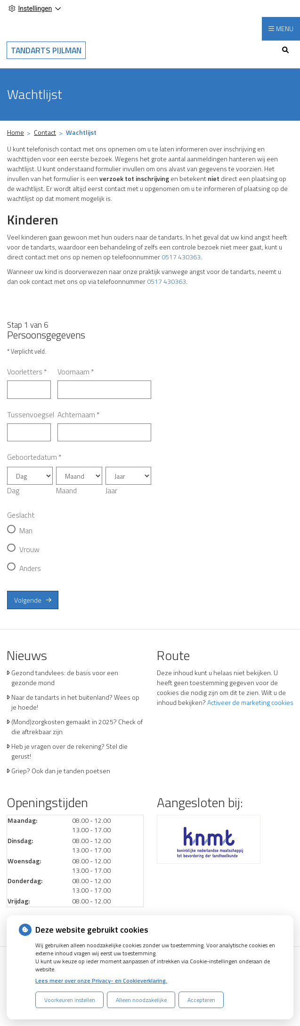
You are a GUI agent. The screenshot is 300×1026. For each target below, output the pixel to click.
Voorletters (27, 371)
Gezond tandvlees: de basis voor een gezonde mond (64, 677)
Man (25, 530)
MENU (284, 28)
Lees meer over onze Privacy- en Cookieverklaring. (101, 980)
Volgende (27, 600)
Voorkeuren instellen (69, 999)
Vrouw (29, 549)
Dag (13, 490)
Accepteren (201, 999)
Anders (30, 568)
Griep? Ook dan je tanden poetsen (60, 771)
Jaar (111, 490)
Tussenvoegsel (30, 414)
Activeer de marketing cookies (250, 702)
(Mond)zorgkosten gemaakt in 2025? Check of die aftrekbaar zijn (77, 726)
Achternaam (78, 414)
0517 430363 (181, 257)
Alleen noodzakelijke (141, 999)
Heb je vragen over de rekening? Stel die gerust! (69, 751)
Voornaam (75, 371)
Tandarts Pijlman (46, 50)
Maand (66, 490)
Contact (45, 132)
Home (15, 132)
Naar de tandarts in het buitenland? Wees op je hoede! (75, 702)
